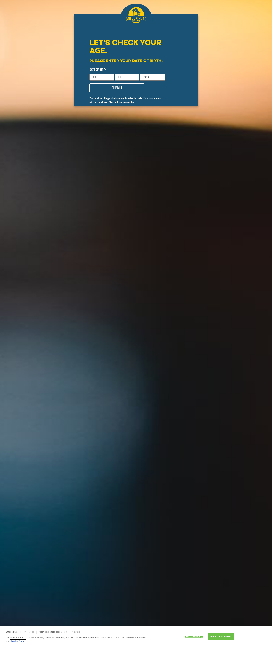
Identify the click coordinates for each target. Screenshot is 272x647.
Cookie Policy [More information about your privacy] (18, 641)
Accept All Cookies (221, 636)
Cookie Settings (194, 636)
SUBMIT (117, 88)
